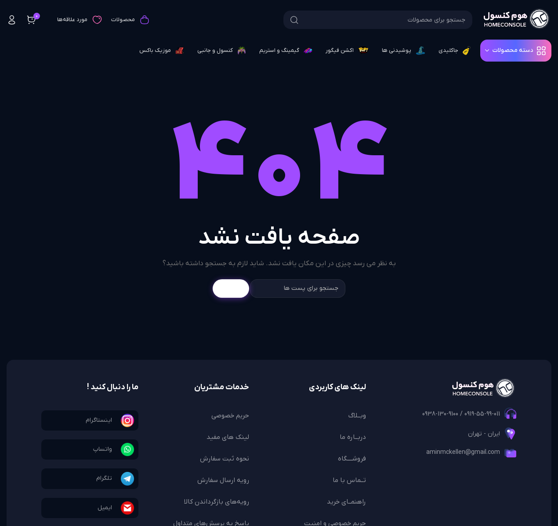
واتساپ (102, 449)
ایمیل (105, 508)
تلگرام (104, 478)
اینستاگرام (99, 420)
